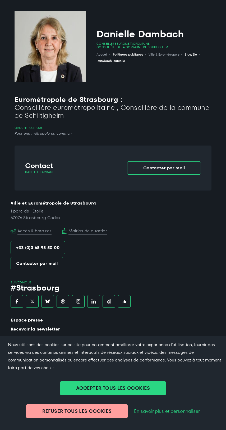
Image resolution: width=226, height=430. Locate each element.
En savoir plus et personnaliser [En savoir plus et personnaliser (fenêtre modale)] (167, 411)
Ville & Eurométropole (164, 54)
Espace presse (27, 320)
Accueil (102, 54)
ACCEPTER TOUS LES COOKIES (113, 388)
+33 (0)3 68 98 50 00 (37, 248)
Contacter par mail (164, 168)
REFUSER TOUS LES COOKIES (77, 411)
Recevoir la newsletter (35, 329)
